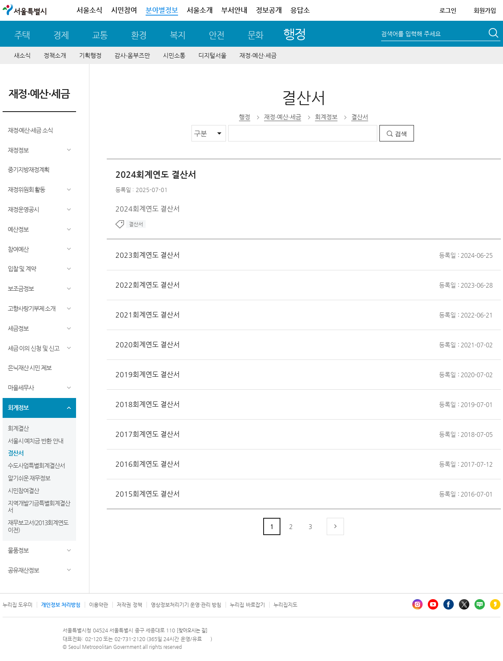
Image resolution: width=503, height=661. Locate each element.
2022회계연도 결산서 (147, 285)
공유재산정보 (23, 570)
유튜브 (433, 604)
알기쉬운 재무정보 (29, 478)
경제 (61, 35)
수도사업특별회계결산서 (36, 465)
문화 (255, 35)
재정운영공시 (23, 209)
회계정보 (18, 407)
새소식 (22, 55)
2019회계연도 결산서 (147, 374)
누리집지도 (285, 605)
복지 (177, 35)
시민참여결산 (23, 490)
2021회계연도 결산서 (147, 315)
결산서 (15, 452)
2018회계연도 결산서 (147, 404)
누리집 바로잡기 (247, 605)
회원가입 (485, 10)
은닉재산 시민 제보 (30, 367)
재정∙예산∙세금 (258, 55)
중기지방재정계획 (28, 169)
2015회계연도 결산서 (147, 494)
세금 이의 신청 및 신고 (34, 348)
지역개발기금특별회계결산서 (39, 507)
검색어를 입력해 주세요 (411, 33)
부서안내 (234, 10)
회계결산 (18, 428)
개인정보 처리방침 (60, 605)
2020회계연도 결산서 (147, 344)
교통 (100, 35)
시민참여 (124, 10)
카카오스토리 (495, 604)
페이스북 (448, 604)
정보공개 (269, 10)
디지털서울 (212, 55)
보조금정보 (21, 288)
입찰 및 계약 (22, 268)
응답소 (300, 10)
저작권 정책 (129, 605)
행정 (294, 34)
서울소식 (89, 10)
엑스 (464, 604)
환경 (138, 35)
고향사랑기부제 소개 (32, 308)
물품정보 (18, 550)
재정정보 (18, 150)
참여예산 (18, 249)
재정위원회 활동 (26, 189)
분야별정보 (162, 10)
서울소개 (200, 10)
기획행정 (90, 55)
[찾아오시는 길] (192, 630)
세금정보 (18, 328)
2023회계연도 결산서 (147, 255)
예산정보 (18, 229)
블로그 (479, 604)
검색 (401, 133)
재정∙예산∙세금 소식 (30, 130)
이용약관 (98, 605)
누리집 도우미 (17, 605)
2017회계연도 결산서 (147, 434)
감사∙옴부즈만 (132, 55)
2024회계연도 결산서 (155, 175)
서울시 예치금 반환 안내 (36, 440)
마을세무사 (21, 387)
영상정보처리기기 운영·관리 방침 (186, 605)
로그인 (447, 10)
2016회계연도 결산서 (147, 464)
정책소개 (55, 55)
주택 (22, 35)
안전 (216, 35)
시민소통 (174, 55)
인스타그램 (417, 604)
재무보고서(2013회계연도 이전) (38, 526)
